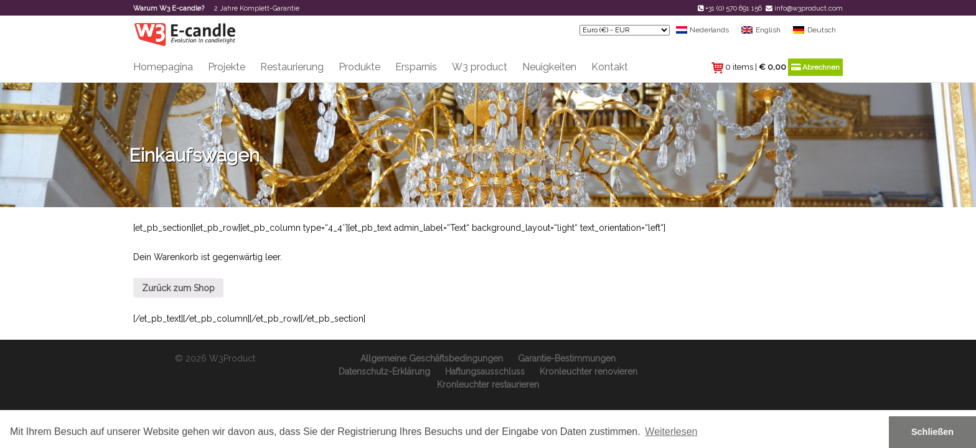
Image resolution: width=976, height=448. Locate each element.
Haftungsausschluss (485, 371)
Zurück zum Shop (178, 288)
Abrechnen (815, 67)
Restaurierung (292, 67)
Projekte (226, 67)
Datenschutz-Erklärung (384, 371)
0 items (739, 67)
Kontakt (609, 67)
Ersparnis (416, 67)
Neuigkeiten (549, 67)
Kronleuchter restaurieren (488, 385)
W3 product (479, 67)
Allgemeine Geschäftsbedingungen (431, 358)
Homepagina (163, 67)
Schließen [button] (932, 432)
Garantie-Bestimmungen (567, 358)
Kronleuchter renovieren (588, 371)
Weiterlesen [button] (671, 431)
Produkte (359, 67)
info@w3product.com (808, 8)
